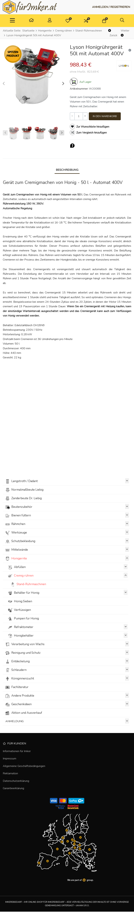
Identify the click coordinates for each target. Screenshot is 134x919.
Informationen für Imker (17, 751)
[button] (67, 20)
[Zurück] (113, 33)
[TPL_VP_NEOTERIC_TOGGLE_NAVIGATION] (12, 20)
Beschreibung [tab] (67, 170)
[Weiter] (125, 33)
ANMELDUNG (67, 721)
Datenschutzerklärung (16, 781)
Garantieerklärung (13, 788)
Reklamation (10, 773)
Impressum (9, 758)
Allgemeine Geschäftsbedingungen (24, 766)
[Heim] (31, 20)
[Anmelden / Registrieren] (111, 7)
